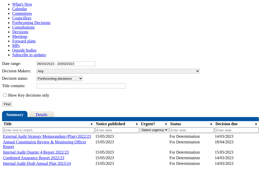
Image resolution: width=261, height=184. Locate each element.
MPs (16, 45)
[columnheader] (48, 124)
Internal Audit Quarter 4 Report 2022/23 (36, 152)
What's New (22, 4)
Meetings (20, 36)
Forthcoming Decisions (31, 22)
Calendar (19, 9)
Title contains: (13, 86)
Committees (22, 13)
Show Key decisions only (28, 95)
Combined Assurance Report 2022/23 (33, 158)
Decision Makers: (16, 71)
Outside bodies (24, 50)
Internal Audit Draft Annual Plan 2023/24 (37, 163)
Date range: (11, 63)
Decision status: (15, 78)
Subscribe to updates (29, 55)
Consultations (23, 27)
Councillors (21, 18)
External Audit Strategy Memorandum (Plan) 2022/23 (47, 136)
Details (41, 114)
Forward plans (24, 41)
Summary (14, 114)
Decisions (20, 32)
